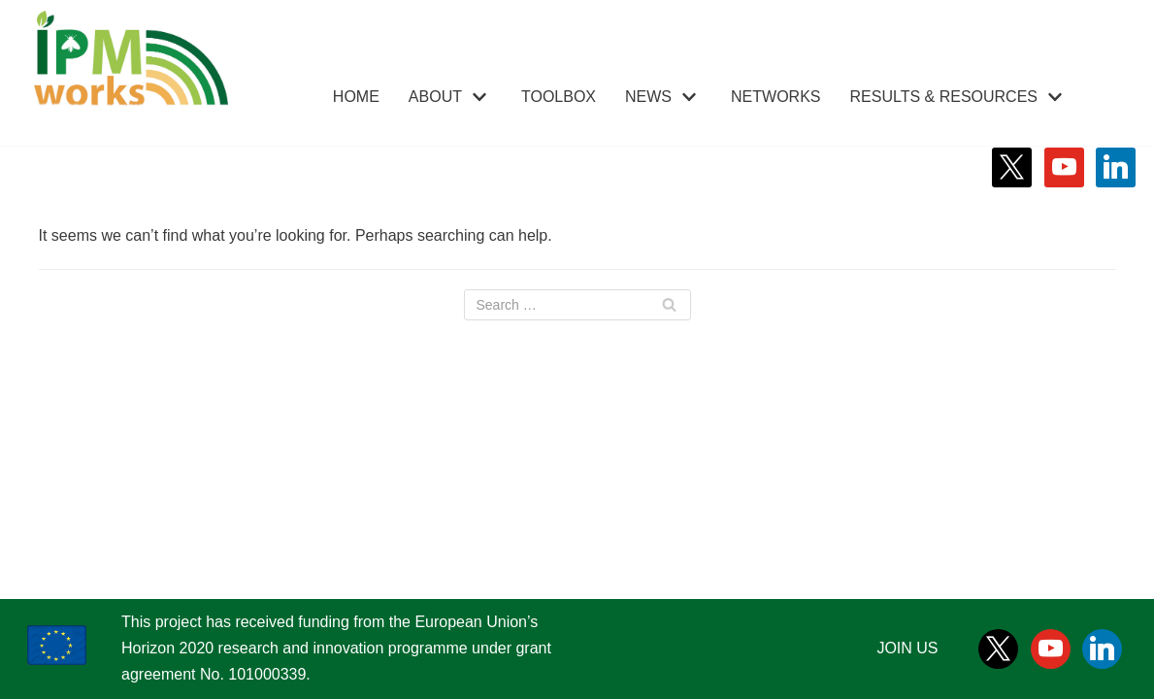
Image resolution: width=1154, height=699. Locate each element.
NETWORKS (775, 96)
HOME (356, 96)
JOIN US (907, 648)
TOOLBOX (558, 96)
